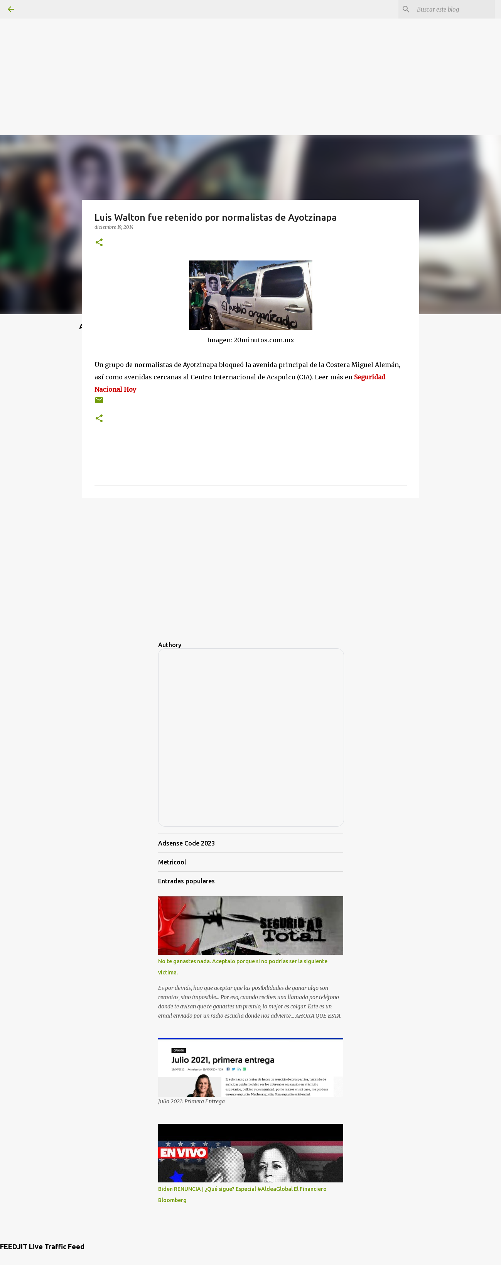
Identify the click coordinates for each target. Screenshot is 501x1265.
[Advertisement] (250, 54)
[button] (99, 243)
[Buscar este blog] (454, 9)
